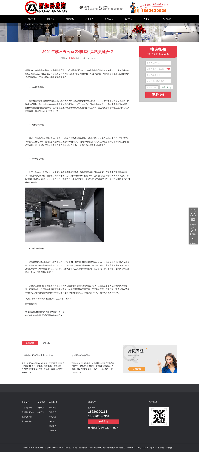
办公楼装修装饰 (28, 412)
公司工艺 (109, 19)
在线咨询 (103, 421)
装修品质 (52, 412)
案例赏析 (70, 19)
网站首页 (31, 19)
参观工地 (52, 430)
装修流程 (52, 408)
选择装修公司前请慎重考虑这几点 (37, 355)
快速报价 (52, 426)
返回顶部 (193, 243)
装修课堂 (30, 343)
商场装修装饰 (27, 421)
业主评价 (52, 421)
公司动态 (49, 24)
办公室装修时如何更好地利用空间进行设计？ (44, 312)
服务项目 (51, 19)
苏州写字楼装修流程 (81, 355)
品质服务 (89, 19)
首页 (33, 24)
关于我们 (147, 19)
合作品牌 (167, 19)
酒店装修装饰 (27, 417)
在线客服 (193, 215)
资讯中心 (128, 19)
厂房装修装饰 (27, 408)
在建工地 (41, 412)
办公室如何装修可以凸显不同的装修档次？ (43, 315)
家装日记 (47, 343)
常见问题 (52, 417)
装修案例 (41, 408)
